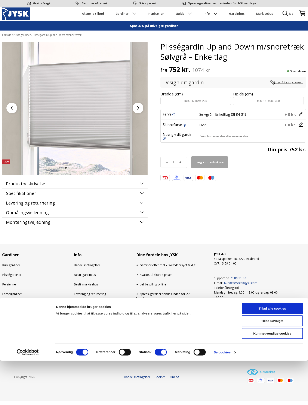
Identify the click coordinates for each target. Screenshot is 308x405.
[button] (66, 179)
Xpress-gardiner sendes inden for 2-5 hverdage (222, 3)
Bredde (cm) (171, 105)
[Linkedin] (251, 320)
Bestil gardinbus (85, 286)
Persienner (9, 295)
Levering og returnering (90, 305)
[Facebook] (219, 320)
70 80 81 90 (238, 289)
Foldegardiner (11, 324)
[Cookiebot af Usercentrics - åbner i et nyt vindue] (27, 396)
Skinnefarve (172, 135)
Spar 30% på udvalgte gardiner (154, 37)
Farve (167, 125)
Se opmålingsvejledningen (282, 93)
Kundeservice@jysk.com (240, 294)
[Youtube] (240, 320)
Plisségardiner (22, 46)
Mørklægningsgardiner (17, 334)
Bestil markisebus (86, 295)
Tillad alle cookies (272, 353)
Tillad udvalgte (272, 365)
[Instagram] (230, 320)
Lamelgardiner (12, 305)
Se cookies (222, 396)
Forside (7, 46)
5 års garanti (148, 3)
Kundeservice (83, 324)
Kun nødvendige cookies (272, 378)
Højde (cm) (243, 105)
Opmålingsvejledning (27, 224)
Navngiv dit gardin (177, 147)
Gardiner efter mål (94, 3)
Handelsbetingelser (87, 276)
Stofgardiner (10, 315)
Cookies (79, 315)
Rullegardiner (11, 276)
